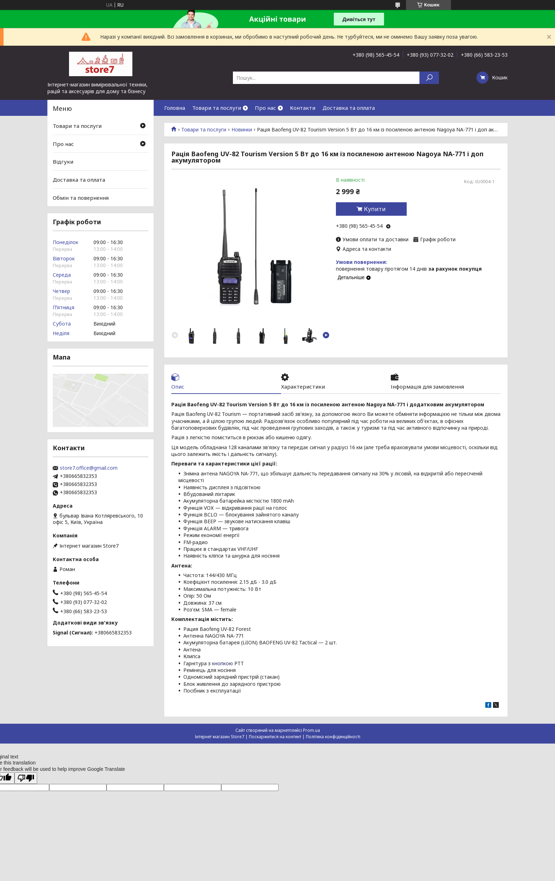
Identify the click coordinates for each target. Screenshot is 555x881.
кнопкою (222, 663)
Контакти (302, 107)
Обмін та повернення (81, 197)
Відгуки (63, 161)
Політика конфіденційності (333, 737)
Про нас (265, 107)
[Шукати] (429, 78)
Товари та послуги (216, 107)
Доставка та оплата (348, 107)
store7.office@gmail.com (89, 468)
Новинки (241, 129)
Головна (174, 107)
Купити (375, 209)
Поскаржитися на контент (275, 737)
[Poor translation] (26, 778)
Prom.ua (311, 730)
